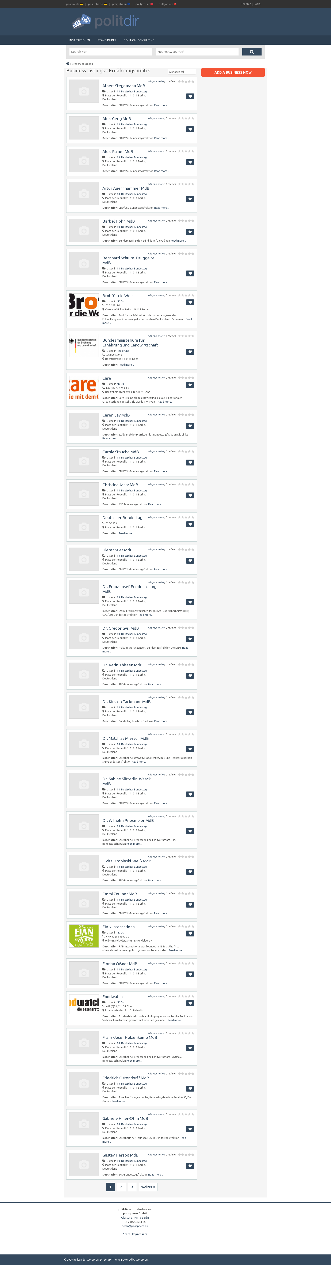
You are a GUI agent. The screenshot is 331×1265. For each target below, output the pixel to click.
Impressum (139, 1234)
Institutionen (79, 40)
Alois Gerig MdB (116, 118)
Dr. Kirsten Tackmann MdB (126, 701)
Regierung (123, 350)
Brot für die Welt (117, 295)
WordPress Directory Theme (104, 1259)
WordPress (142, 1259)
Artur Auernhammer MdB (125, 188)
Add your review (156, 81)
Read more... (161, 105)
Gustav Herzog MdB (120, 1155)
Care (106, 378)
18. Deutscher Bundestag (132, 91)
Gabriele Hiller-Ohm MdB (125, 1118)
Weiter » (148, 1187)
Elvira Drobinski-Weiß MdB (126, 861)
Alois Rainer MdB (117, 151)
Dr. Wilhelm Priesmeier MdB (128, 820)
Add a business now (233, 72)
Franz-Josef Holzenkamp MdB (129, 1037)
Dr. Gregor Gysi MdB (120, 628)
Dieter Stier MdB (117, 550)
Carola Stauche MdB (120, 451)
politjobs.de (97, 4)
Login (257, 4)
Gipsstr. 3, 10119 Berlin (135, 1217)
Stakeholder (107, 40)
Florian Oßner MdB (119, 963)
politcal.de (74, 4)
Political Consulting (139, 40)
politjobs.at (144, 4)
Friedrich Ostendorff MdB (125, 1078)
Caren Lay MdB (116, 415)
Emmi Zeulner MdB (119, 894)
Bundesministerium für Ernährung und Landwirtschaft (130, 342)
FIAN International (119, 926)
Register (246, 4)
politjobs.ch (168, 4)
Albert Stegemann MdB (123, 85)
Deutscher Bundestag (122, 517)
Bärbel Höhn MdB (118, 221)
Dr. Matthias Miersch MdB (125, 738)
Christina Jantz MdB (120, 484)
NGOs (120, 301)
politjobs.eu (121, 4)
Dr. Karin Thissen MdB (122, 665)
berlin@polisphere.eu (135, 1225)
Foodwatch (112, 996)
